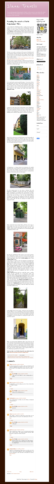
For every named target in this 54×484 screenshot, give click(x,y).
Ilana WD (13, 390)
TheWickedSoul (12, 398)
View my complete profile (41, 41)
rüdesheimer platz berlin (11, 357)
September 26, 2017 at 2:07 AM (22, 439)
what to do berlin (30, 357)
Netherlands (39, 94)
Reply (10, 369)
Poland (38, 97)
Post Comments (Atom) (16, 473)
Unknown (11, 364)
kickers (29, 479)
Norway (38, 96)
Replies (12, 404)
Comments (39, 69)
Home (21, 471)
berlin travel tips (20, 356)
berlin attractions (12, 453)
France (38, 81)
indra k (11, 382)
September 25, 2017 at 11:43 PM (18, 414)
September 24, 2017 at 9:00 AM (17, 382)
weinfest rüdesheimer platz (23, 357)
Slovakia (38, 104)
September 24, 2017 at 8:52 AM (18, 364)
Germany (38, 82)
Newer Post (9, 471)
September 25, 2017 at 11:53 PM (22, 422)
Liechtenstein (39, 90)
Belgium (38, 76)
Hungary (38, 84)
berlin (11, 356)
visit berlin (16, 357)
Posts (38, 67)
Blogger (36, 479)
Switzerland (39, 108)
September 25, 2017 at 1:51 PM (22, 390)
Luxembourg (39, 92)
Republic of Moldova (40, 99)
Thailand (38, 109)
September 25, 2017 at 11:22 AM (20, 398)
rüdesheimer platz (26, 356)
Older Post (31, 471)
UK (37, 111)
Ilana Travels (22, 6)
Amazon (42, 56)
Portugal (38, 98)
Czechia (38, 78)
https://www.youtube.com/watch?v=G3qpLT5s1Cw (19, 352)
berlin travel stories (15, 356)
